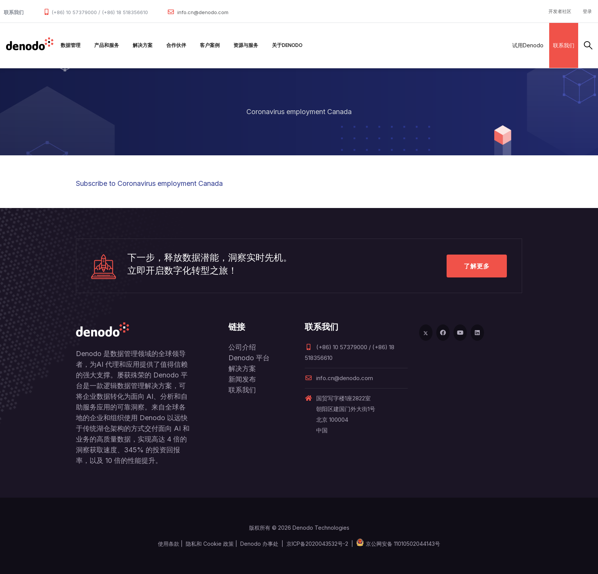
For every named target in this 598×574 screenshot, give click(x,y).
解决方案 (143, 45)
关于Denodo (287, 45)
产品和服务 (106, 45)
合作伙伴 (176, 45)
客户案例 (210, 45)
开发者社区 (559, 11)
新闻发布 (242, 379)
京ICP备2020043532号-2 (317, 543)
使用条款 (168, 543)
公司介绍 (242, 347)
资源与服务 (245, 45)
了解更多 (477, 266)
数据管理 (70, 45)
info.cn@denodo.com (202, 12)
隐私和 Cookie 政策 (210, 543)
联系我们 (563, 45)
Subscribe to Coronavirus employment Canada (149, 183)
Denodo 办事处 (259, 543)
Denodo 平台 (249, 358)
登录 (587, 11)
